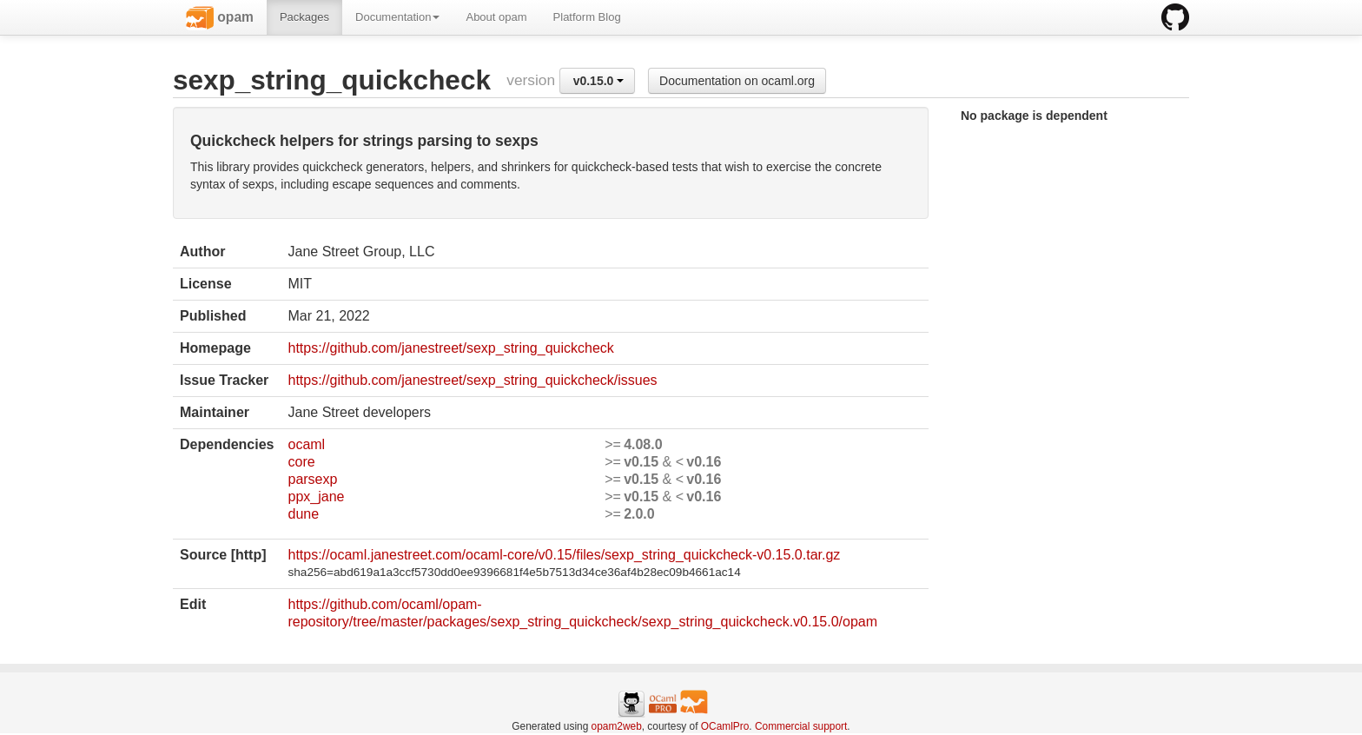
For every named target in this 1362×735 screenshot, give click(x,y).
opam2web (617, 726)
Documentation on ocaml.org (737, 81)
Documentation (397, 16)
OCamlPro (725, 726)
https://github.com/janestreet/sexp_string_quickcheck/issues (472, 380)
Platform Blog (587, 16)
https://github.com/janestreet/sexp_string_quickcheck (450, 348)
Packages (304, 16)
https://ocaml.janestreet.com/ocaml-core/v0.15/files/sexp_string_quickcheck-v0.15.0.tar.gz (564, 554)
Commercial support (801, 726)
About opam (496, 16)
